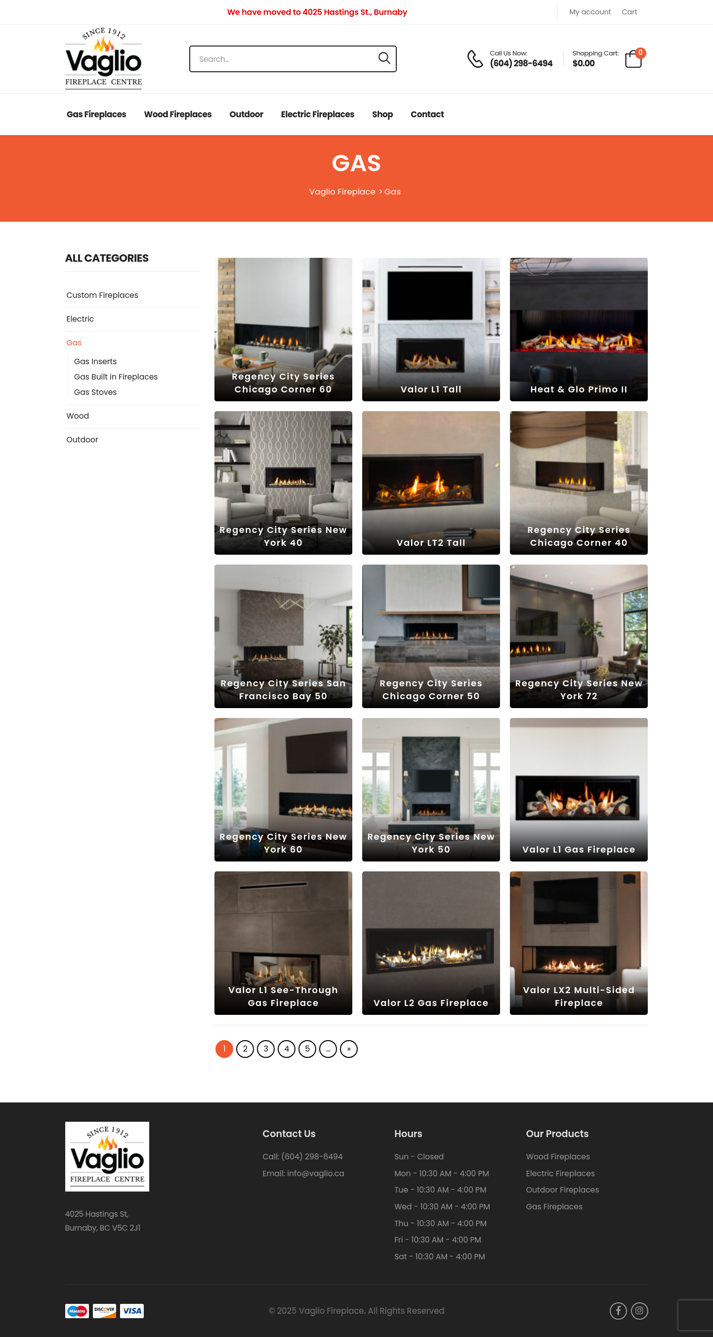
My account (590, 12)
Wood (78, 416)
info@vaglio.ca (315, 1173)
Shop (382, 114)
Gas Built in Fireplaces (116, 377)
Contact (427, 114)
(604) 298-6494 (311, 1156)
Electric (80, 319)
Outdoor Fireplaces (562, 1190)
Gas (74, 343)
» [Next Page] (349, 1048)
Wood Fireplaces (178, 114)
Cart (629, 12)
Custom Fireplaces (102, 295)
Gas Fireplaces (96, 114)
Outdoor (246, 114)
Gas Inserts (95, 362)
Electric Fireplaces (317, 114)
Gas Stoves (95, 392)
